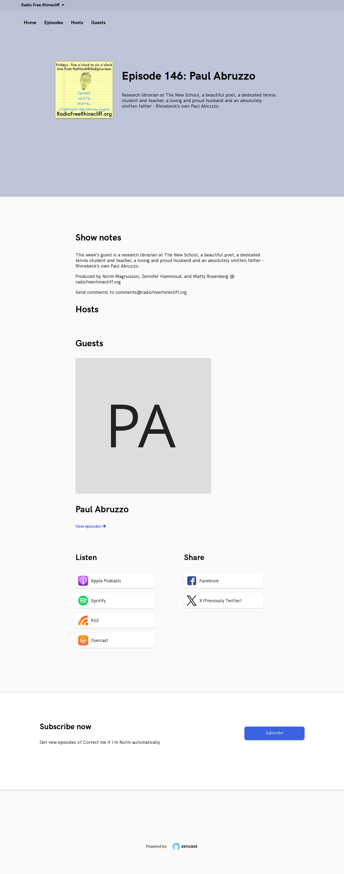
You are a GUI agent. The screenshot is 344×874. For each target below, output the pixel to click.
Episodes (53, 22)
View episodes (90, 526)
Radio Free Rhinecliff (41, 5)
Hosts (77, 22)
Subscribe (274, 733)
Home (30, 22)
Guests (98, 22)
